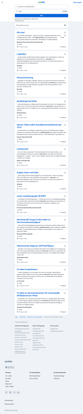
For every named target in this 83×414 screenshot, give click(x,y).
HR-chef (21, 32)
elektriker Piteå (36, 342)
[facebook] (6, 392)
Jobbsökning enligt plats (56, 331)
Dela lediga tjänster (34, 376)
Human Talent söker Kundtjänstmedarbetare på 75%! (39, 126)
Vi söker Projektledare (27, 269)
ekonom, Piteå (18, 346)
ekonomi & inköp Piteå (20, 337)
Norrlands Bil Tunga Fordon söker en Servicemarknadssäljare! (33, 220)
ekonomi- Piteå (19, 342)
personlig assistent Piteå (39, 347)
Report (63, 47)
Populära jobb (53, 328)
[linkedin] (18, 392)
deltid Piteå (36, 349)
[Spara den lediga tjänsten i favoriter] (65, 33)
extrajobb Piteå (36, 333)
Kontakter (8, 378)
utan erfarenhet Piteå (38, 338)
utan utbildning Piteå (38, 335)
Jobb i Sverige (9, 386)
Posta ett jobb (33, 378)
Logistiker (21, 54)
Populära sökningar (59, 376)
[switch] (65, 25)
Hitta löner (57, 378)
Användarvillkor (9, 400)
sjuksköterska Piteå (38, 345)
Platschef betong (25, 77)
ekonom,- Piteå (19, 344)
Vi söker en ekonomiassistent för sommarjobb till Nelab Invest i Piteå (38, 294)
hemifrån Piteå (36, 328)
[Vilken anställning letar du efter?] (41, 7)
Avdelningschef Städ (27, 101)
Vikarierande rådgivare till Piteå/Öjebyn (35, 246)
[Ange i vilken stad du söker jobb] (41, 11)
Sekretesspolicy (9, 404)
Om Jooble (8, 376)
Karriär (7, 381)
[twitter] (14, 392)
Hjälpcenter (8, 384)
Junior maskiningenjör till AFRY (31, 196)
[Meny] (2, 2)
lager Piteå (35, 340)
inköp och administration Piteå (23, 339)
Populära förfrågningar (22, 322)
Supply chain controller (27, 172)
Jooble (15, 410)
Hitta (41, 15)
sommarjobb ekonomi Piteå (22, 328)
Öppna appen (77, 2)
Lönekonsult (22, 149)
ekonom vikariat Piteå (20, 349)
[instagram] (10, 392)
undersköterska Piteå (38, 331)
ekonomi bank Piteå (20, 335)
